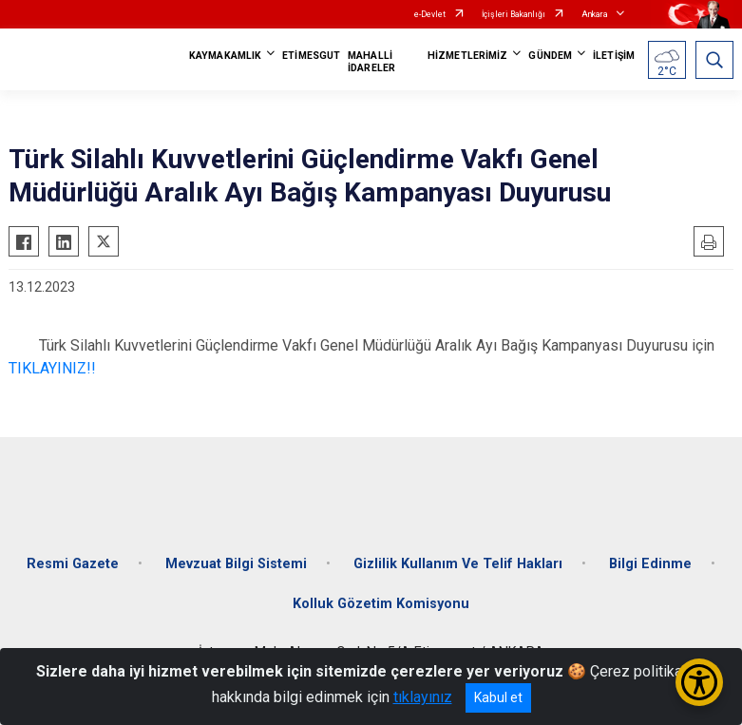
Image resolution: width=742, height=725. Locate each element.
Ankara (594, 14)
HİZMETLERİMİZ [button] (467, 55)
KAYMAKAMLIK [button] (225, 55)
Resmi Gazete (73, 564)
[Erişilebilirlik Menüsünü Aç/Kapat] (699, 682)
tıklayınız (422, 697)
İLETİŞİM (614, 55)
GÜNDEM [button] (550, 55)
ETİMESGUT (311, 55)
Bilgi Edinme (650, 564)
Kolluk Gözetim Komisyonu (381, 604)
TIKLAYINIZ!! (52, 368)
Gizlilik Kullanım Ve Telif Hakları (457, 564)
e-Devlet (430, 14)
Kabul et (498, 697)
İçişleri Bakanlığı (513, 14)
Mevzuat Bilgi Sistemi (236, 564)
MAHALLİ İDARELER (371, 61)
